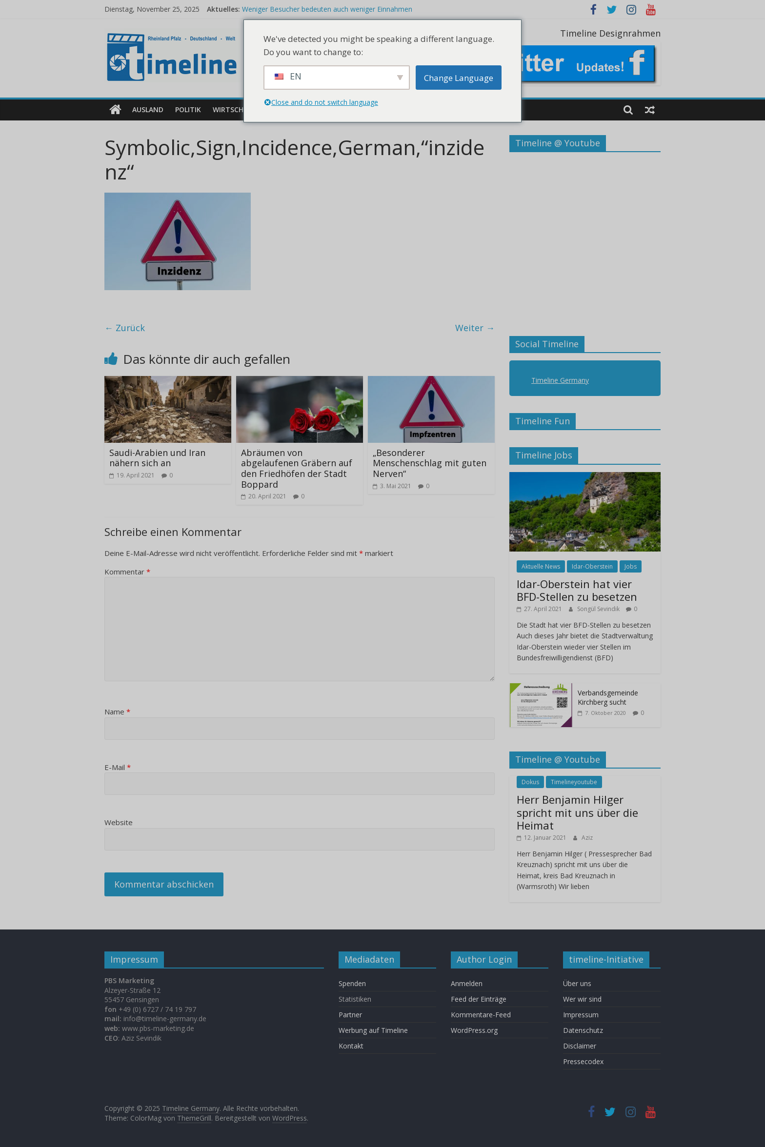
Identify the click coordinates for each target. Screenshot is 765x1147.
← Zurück (124, 328)
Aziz (587, 837)
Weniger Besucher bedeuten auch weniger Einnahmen (327, 9)
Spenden (352, 983)
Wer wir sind (582, 999)
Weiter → (475, 328)
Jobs (630, 566)
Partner (350, 1014)
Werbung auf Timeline (373, 1030)
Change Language (458, 77)
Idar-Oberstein (592, 566)
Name (117, 711)
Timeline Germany (560, 380)
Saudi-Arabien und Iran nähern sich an (157, 458)
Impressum (581, 1014)
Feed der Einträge (478, 999)
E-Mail (117, 767)
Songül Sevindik (599, 608)
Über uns (578, 983)
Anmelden (467, 983)
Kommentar (127, 571)
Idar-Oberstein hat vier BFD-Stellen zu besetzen (577, 590)
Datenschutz (583, 1030)
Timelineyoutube (574, 782)
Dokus (530, 782)
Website (118, 822)
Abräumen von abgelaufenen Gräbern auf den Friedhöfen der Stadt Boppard (296, 468)
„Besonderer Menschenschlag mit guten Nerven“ (429, 463)
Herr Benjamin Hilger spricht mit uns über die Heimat (577, 812)
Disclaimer (579, 1045)
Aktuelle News (541, 566)
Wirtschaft (234, 109)
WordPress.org (474, 1030)
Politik (188, 109)
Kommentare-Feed (481, 1014)
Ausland (147, 109)
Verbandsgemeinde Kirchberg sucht (608, 697)
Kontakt (351, 1045)
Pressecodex (583, 1061)
